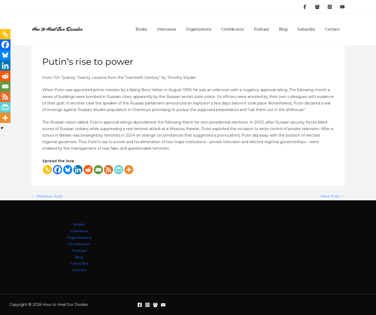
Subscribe (310, 29)
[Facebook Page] (304, 6)
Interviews (183, 29)
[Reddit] (88, 169)
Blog (289, 29)
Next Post (332, 196)
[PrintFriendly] (118, 169)
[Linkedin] (78, 169)
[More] (128, 169)
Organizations (213, 29)
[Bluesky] (67, 169)
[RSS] (108, 169)
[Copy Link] (47, 169)
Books (161, 29)
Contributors (244, 29)
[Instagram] (329, 6)
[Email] (98, 169)
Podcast (270, 29)
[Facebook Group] (317, 6)
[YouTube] (342, 6)
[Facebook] (57, 169)
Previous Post (47, 196)
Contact (333, 29)
